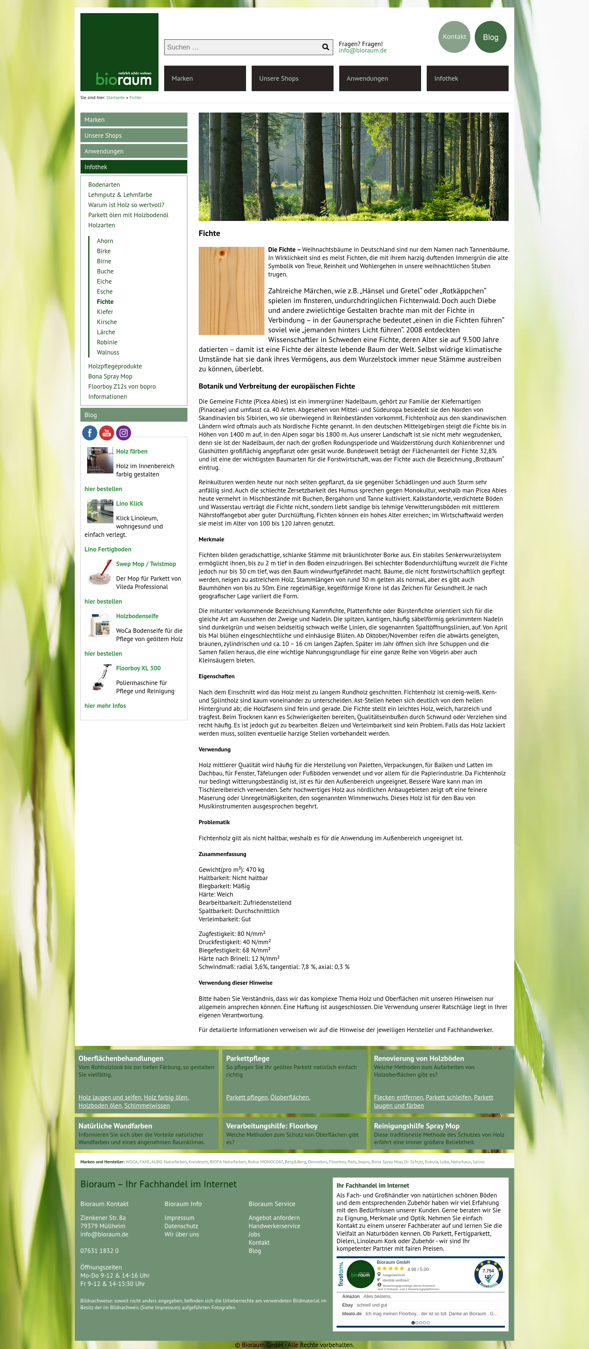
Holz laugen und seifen (110, 1097)
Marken (182, 78)
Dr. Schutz (413, 1161)
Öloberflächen (289, 1097)
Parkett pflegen (246, 1097)
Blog (91, 415)
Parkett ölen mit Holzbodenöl (128, 215)
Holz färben (132, 451)
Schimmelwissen (147, 1105)
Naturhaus (461, 1161)
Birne (104, 261)
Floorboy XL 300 (138, 668)
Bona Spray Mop (110, 376)
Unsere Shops (279, 78)
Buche (105, 271)
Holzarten (101, 225)
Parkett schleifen (448, 1097)
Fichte (105, 301)
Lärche (106, 332)
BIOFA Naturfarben (228, 1161)
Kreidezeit (198, 1161)
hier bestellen (103, 489)
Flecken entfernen (398, 1097)
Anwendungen (367, 78)
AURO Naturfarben (169, 1161)
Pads (351, 1161)
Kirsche (107, 322)
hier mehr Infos (105, 706)
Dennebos (317, 1161)
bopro (364, 1161)
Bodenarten (104, 184)
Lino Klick (129, 503)
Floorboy (337, 1161)
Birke (104, 251)
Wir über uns (182, 1234)
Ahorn (105, 241)
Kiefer (105, 312)
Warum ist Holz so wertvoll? (126, 205)
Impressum (180, 1218)
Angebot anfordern (274, 1218)
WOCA (132, 1161)
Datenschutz (181, 1226)
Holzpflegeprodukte (115, 366)
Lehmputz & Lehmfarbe (120, 195)
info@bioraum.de (363, 50)
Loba (444, 1161)
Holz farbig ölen (165, 1097)
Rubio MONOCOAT (265, 1161)
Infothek (446, 78)
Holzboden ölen (100, 1105)
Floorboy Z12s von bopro (122, 386)
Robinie (107, 342)
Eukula (431, 1161)
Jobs (254, 1234)
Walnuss (108, 352)
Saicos (479, 1161)
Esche (105, 291)
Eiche (104, 281)
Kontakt (259, 1242)
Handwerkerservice (275, 1226)
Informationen (107, 396)
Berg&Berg (295, 1161)
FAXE (144, 1161)
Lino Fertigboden (108, 549)
